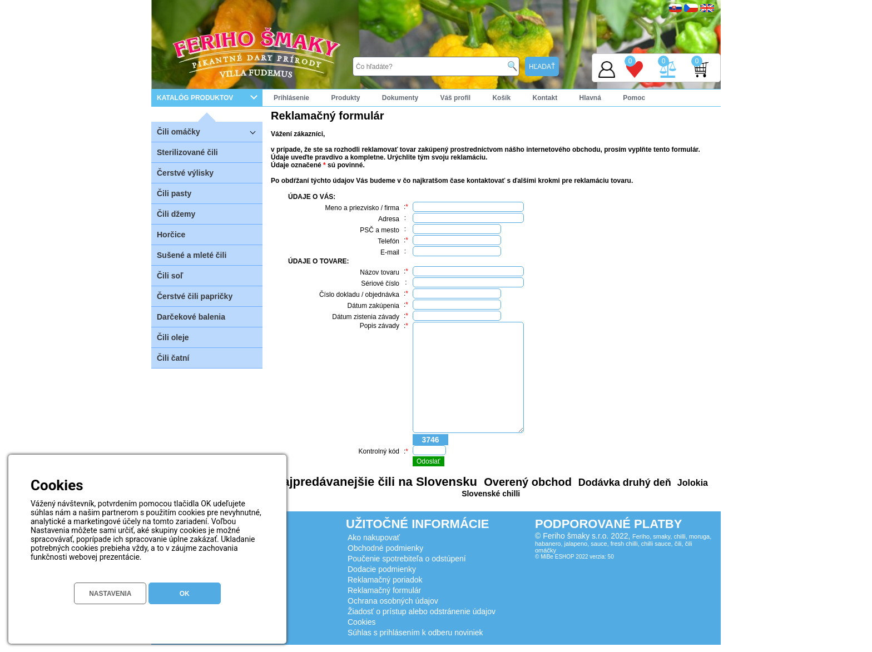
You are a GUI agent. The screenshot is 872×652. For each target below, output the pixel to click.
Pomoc (634, 98)
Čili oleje (173, 337)
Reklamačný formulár (384, 590)
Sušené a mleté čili (191, 255)
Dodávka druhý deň (623, 482)
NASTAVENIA (110, 594)
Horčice (171, 234)
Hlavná (590, 98)
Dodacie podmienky (382, 569)
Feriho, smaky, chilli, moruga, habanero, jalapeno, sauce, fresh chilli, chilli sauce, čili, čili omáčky (623, 543)
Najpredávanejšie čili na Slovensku (375, 482)
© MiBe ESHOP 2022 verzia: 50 (574, 557)
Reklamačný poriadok (385, 579)
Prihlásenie (291, 98)
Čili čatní (173, 358)
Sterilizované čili (187, 152)
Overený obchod (526, 482)
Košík (501, 98)
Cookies (362, 622)
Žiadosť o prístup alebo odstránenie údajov (422, 611)
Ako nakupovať (374, 537)
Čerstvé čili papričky (194, 296)
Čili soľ (170, 275)
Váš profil (455, 98)
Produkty (345, 98)
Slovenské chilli (491, 493)
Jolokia (691, 482)
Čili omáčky (209, 131)
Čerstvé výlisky (185, 172)
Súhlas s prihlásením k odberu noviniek (415, 632)
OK (185, 594)
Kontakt (544, 98)
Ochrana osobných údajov (393, 600)
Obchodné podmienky (385, 548)
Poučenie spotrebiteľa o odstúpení (407, 558)
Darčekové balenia (191, 316)
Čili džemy (176, 214)
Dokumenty (400, 98)
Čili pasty (174, 193)
